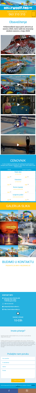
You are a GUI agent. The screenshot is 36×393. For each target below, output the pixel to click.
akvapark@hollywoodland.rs (11, 306)
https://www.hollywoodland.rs (12, 309)
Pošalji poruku (18, 380)
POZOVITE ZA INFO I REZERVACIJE (17, 13)
